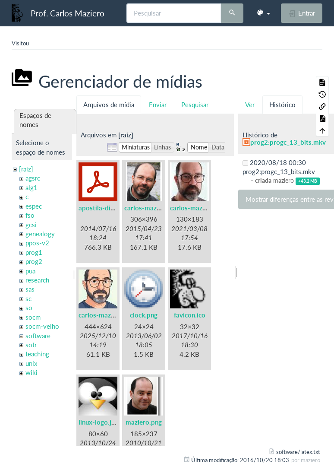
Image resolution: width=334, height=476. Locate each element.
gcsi (31, 224)
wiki (31, 372)
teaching (37, 354)
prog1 (33, 252)
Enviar (158, 104)
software (37, 336)
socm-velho (42, 326)
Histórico (282, 104)
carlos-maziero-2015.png (161, 208)
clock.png (144, 315)
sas (30, 289)
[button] (263, 13)
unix (31, 363)
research (37, 280)
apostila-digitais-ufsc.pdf (115, 208)
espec (33, 206)
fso (30, 215)
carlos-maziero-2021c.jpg (116, 315)
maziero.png (144, 422)
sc (28, 298)
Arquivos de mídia (108, 104)
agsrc (32, 178)
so (28, 307)
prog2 (33, 261)
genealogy (40, 234)
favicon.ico (189, 315)
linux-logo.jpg (99, 422)
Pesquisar (194, 104)
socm (33, 317)
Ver (250, 104)
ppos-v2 (37, 243)
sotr (31, 345)
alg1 (31, 187)
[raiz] (26, 169)
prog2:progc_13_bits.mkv (288, 142)
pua (30, 271)
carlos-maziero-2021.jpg (206, 208)
